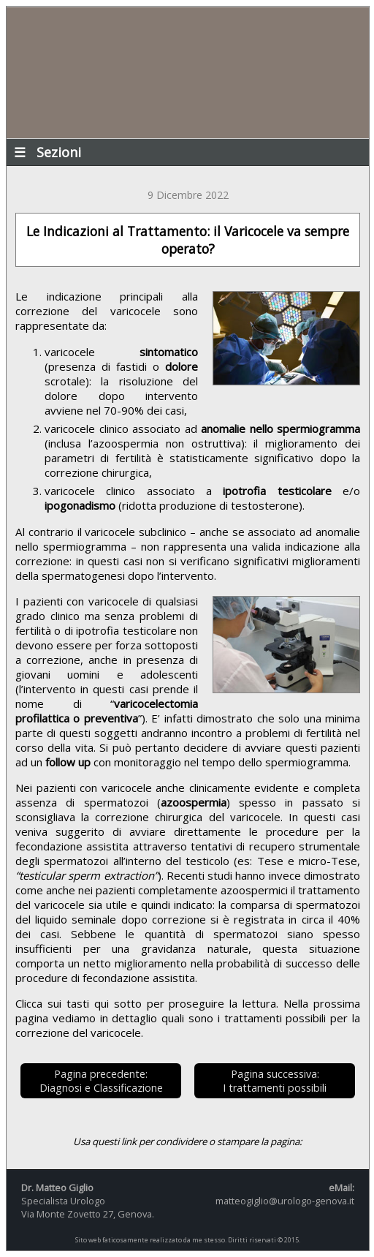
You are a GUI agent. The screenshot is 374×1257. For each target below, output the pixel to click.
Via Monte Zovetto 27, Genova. (87, 1213)
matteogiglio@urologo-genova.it (284, 1200)
